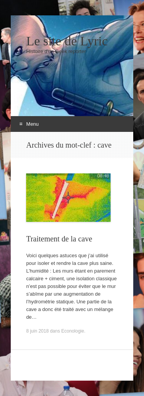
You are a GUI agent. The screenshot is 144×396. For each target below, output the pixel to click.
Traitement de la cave (59, 239)
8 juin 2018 (37, 331)
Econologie (72, 331)
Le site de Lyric (67, 41)
